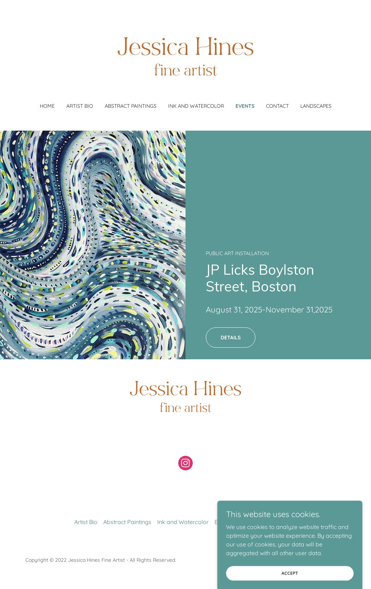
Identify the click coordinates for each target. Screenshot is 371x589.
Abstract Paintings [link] (131, 106)
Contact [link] (277, 106)
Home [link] (47, 106)
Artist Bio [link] (79, 106)
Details (231, 337)
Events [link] (244, 106)
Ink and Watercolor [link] (196, 106)
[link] (185, 56)
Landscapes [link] (316, 106)
